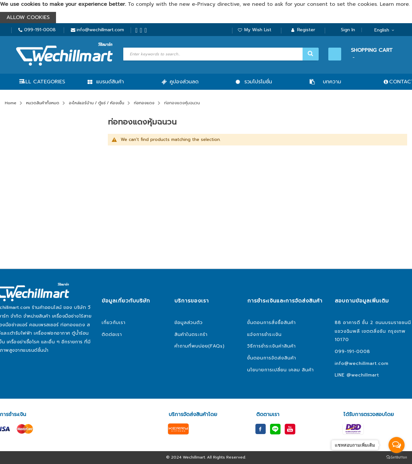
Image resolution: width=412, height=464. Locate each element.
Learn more (394, 4)
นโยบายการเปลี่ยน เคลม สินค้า (280, 370)
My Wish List (257, 29)
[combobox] (220, 54)
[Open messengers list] (397, 445)
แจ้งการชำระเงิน (264, 334)
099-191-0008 (40, 29)
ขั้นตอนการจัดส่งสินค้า (271, 358)
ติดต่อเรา (112, 334)
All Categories (43, 82)
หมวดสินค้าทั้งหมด (42, 103)
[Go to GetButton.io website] (396, 457)
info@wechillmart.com (100, 29)
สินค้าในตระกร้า (191, 334)
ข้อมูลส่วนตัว (188, 322)
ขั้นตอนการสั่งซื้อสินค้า (271, 322)
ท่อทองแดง (144, 103)
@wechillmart (363, 375)
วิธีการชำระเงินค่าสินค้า (271, 346)
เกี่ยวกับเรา (114, 322)
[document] (206, 11)
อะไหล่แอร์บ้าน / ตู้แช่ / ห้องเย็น (96, 103)
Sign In (348, 29)
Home (10, 103)
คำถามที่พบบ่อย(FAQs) (199, 346)
